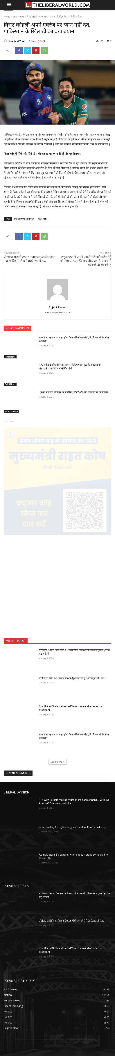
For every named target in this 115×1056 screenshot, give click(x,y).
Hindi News (18, 16)
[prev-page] (6, 419)
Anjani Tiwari (18, 41)
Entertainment (11, 411)
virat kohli (43, 218)
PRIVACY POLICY (57, 993)
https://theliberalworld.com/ (57, 312)
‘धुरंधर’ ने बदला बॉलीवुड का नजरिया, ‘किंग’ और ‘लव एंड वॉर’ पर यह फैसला (73, 392)
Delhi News (10, 384)
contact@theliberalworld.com (35, 1014)
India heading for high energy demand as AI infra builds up (72, 746)
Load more (58, 681)
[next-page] (12, 419)
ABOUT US (57, 981)
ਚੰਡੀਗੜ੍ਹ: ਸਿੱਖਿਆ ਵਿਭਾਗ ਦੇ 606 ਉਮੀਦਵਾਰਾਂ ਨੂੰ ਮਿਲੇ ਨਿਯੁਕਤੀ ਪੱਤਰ (72, 597)
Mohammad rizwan (24, 218)
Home (7, 16)
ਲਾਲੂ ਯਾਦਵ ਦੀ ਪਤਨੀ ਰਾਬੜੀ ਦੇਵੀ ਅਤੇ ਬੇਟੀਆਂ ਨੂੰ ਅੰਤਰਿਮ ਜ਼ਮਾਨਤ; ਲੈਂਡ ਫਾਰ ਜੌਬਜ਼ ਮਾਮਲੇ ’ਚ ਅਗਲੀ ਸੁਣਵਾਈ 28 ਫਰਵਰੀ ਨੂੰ (85, 260)
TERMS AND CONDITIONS (57, 1000)
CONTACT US (57, 987)
